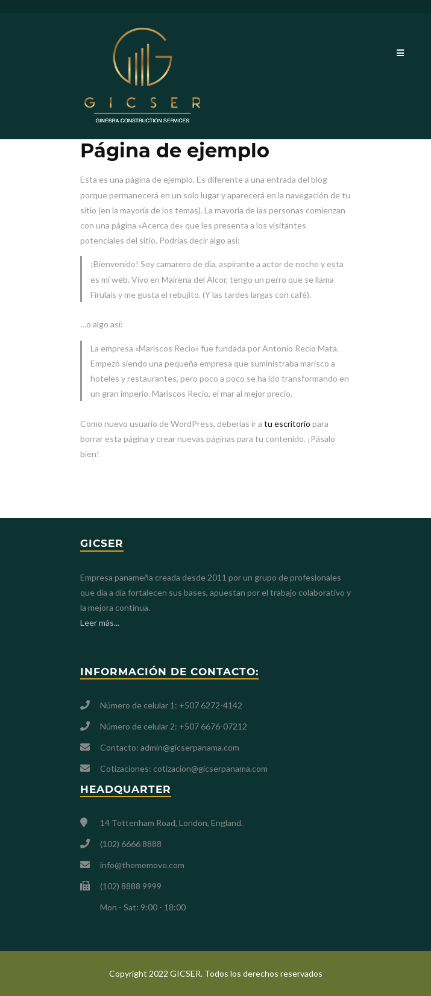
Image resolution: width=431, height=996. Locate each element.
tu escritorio (287, 423)
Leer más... (99, 622)
